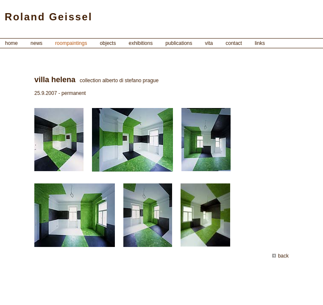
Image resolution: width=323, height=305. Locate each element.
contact (234, 43)
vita (209, 43)
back (280, 256)
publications (178, 43)
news (36, 43)
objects (108, 43)
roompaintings (71, 43)
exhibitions (140, 43)
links (260, 43)
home (11, 43)
